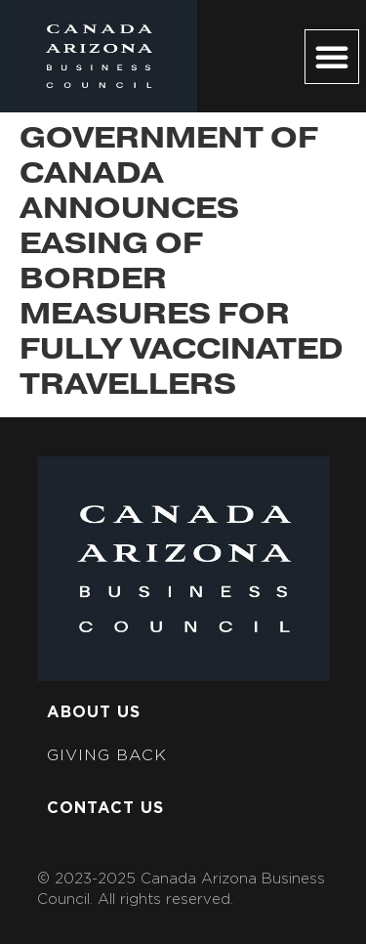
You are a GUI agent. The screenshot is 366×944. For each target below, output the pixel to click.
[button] (332, 56)
